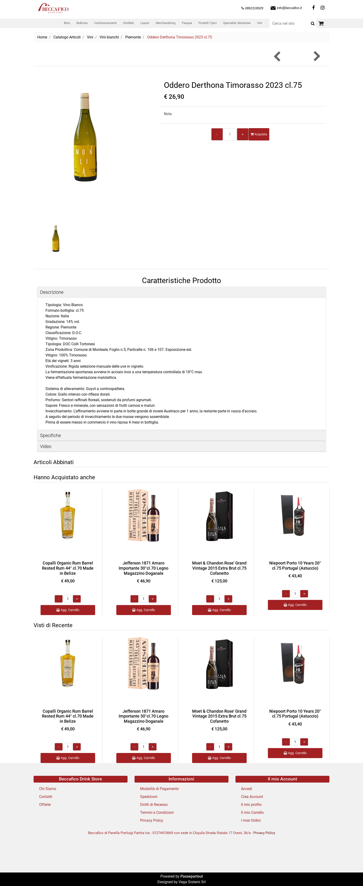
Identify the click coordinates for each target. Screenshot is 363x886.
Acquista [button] (259, 134)
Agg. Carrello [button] (67, 610)
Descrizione (51, 292)
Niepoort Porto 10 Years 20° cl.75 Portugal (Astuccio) (295, 566)
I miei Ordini (251, 820)
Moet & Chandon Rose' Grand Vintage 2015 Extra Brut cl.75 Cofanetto (219, 568)
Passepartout (191, 876)
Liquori (144, 23)
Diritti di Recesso (154, 804)
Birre (67, 23)
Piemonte (133, 37)
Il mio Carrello (252, 812)
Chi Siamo (47, 789)
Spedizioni (148, 796)
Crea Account (252, 796)
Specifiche (50, 435)
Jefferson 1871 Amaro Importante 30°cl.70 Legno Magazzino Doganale (143, 568)
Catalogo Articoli (67, 37)
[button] (312, 23)
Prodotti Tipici (207, 23)
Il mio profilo (251, 804)
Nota (168, 114)
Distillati (128, 23)
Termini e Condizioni (157, 812)
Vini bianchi (109, 37)
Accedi (246, 789)
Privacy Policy (151, 820)
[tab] (181, 292)
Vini (259, 23)
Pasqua (187, 23)
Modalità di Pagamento (159, 789)
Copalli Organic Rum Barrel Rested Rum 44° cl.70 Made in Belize (67, 568)
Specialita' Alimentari (237, 23)
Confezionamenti (105, 23)
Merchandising (165, 23)
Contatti (45, 796)
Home (42, 37)
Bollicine (82, 23)
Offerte (45, 804)
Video (45, 446)
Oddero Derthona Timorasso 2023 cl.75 (179, 37)
